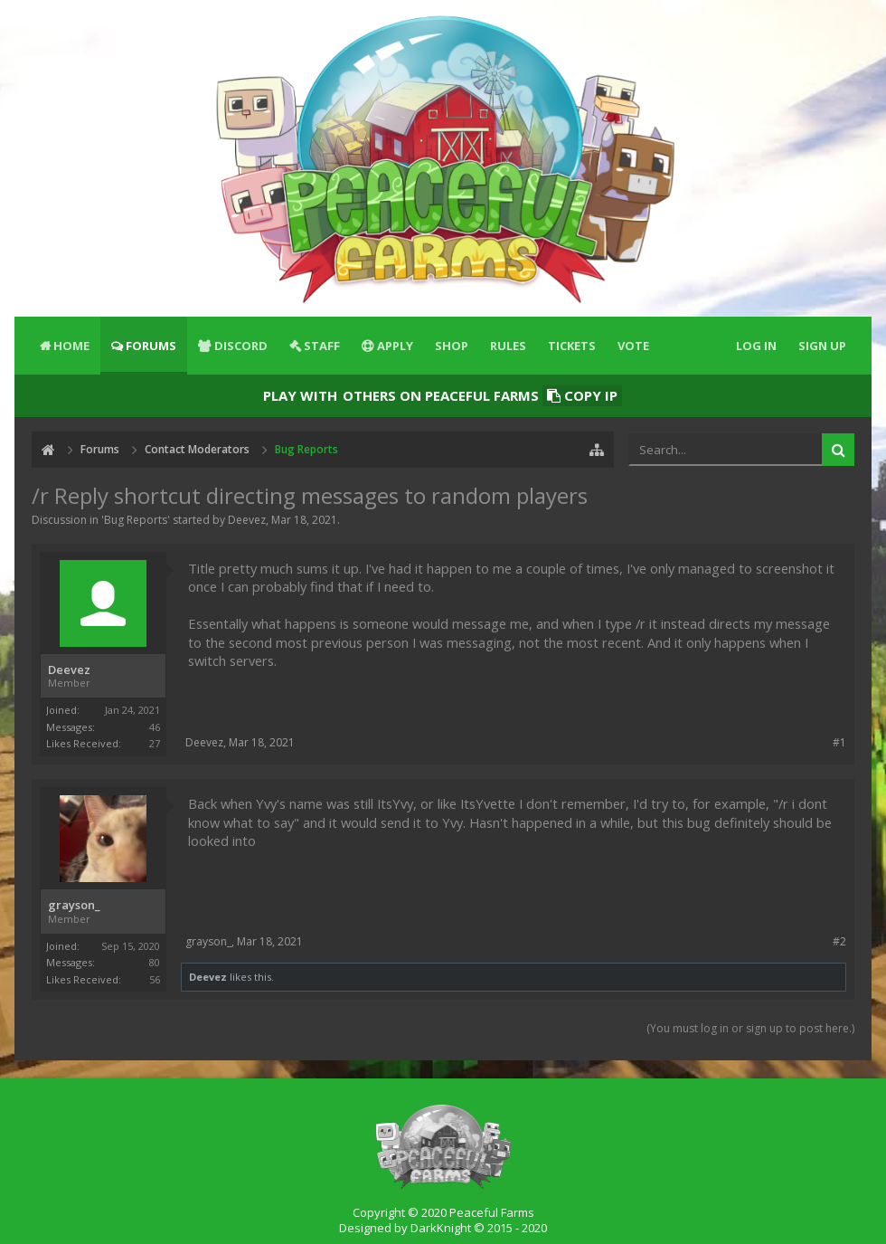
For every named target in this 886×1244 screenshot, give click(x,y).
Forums (151, 345)
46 (154, 727)
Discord (241, 345)
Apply (395, 345)
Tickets (572, 345)
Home (71, 345)
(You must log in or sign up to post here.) (750, 1028)
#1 (839, 742)
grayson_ (74, 905)
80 (154, 962)
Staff (322, 345)
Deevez (247, 519)
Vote (633, 345)
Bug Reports (135, 519)
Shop (451, 345)
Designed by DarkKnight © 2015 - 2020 (443, 1228)
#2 (839, 941)
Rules (508, 345)
